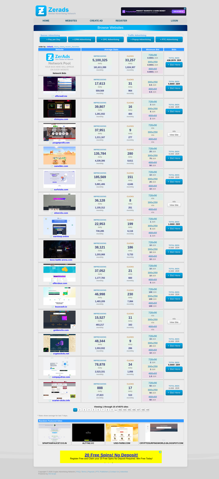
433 (119, 410)
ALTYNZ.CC (88, 442)
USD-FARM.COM (122, 442)
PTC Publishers (102, 472)
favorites (75, 47)
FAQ (78, 472)
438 (142, 410)
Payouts (91, 472)
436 (133, 410)
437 (138, 410)
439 (147, 410)
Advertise (124, 472)
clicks (56, 47)
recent (68, 47)
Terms (83, 472)
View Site (174, 134)
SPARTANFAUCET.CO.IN (55, 442)
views (62, 47)
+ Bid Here (174, 64)
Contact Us (114, 472)
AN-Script (52, 474)
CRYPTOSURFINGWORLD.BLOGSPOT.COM (161, 442)
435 (129, 410)
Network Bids (59, 72)
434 (124, 410)
